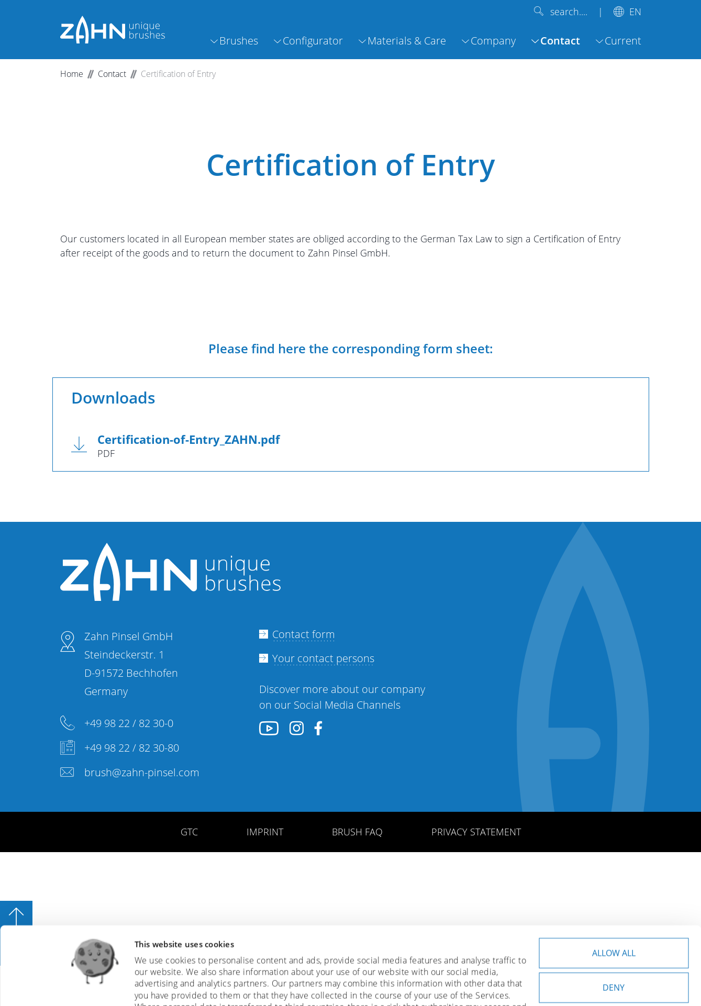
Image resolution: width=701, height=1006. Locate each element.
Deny (614, 915)
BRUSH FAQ (357, 831)
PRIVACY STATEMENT (476, 831)
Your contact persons (323, 658)
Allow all (614, 880)
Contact (112, 74)
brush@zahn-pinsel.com (141, 772)
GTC (189, 831)
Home (71, 74)
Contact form (303, 634)
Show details (159, 985)
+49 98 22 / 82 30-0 (128, 723)
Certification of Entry (178, 74)
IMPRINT (265, 831)
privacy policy (203, 959)
